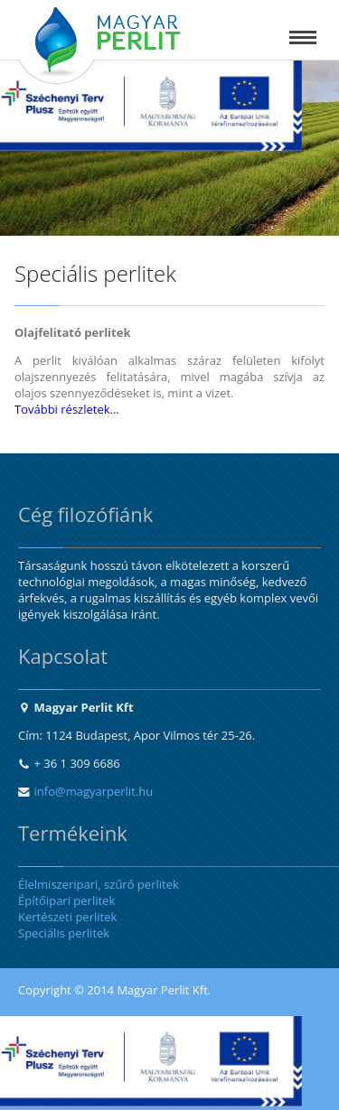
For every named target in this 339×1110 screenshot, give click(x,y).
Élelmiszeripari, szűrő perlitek (98, 884)
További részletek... (66, 409)
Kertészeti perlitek (67, 917)
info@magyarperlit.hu (94, 791)
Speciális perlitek (63, 933)
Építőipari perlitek (66, 900)
